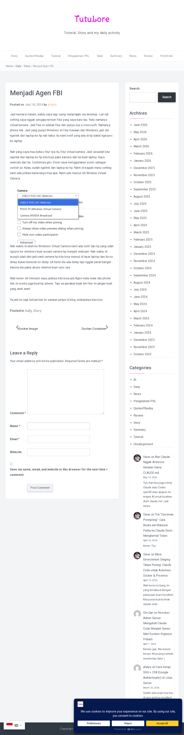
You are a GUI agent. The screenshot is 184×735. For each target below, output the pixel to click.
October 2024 (143, 268)
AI (135, 379)
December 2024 (144, 254)
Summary (115, 56)
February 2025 (143, 239)
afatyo (52, 104)
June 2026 (140, 125)
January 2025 (142, 246)
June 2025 (140, 211)
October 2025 (143, 182)
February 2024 (143, 325)
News (131, 56)
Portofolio (163, 56)
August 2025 (142, 196)
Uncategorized (143, 444)
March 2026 (141, 146)
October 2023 (143, 354)
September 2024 (145, 275)
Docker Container (94, 328)
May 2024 (140, 304)
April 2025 (140, 225)
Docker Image (28, 328)
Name (15, 426)
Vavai (146, 456)
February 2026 (143, 153)
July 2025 (140, 203)
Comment (18, 413)
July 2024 (140, 289)
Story (18, 56)
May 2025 (140, 218)
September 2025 (145, 189)
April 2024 (140, 311)
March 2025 (141, 232)
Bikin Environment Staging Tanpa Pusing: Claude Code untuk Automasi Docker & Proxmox (157, 564)
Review (145, 56)
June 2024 (140, 297)
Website (16, 452)
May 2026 (140, 132)
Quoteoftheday (37, 56)
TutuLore (92, 19)
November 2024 (144, 261)
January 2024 (142, 332)
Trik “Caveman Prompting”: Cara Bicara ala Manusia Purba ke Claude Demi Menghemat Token (158, 525)
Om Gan (148, 612)
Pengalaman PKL (79, 56)
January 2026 (142, 160)
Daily (100, 56)
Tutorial (57, 56)
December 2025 (144, 167)
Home (9, 65)
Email (15, 439)
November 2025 (144, 175)
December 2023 (144, 339)
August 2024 (142, 282)
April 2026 (140, 139)
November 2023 (144, 347)
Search (135, 88)
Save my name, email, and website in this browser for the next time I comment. (58, 471)
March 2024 (141, 318)
